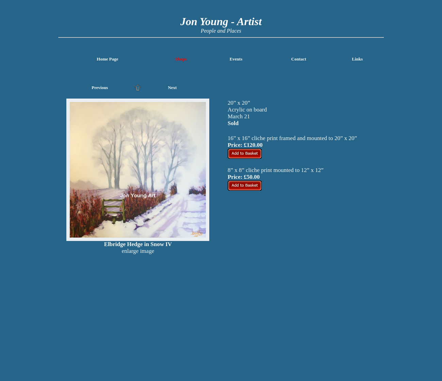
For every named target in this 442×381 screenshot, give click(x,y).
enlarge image (138, 251)
